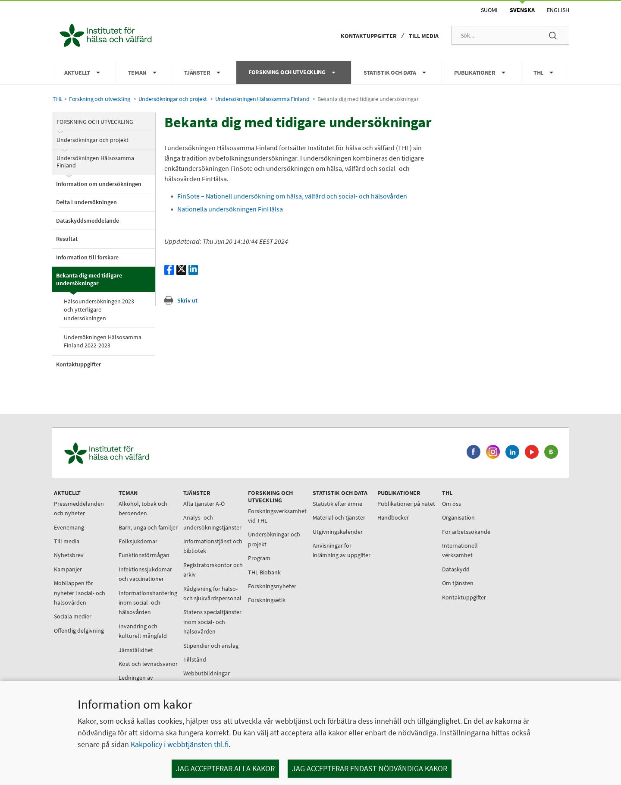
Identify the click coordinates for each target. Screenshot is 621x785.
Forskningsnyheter (272, 586)
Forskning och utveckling (99, 99)
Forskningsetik (266, 600)
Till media (424, 36)
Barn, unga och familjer (148, 527)
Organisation (458, 517)
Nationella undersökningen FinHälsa (230, 209)
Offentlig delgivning (79, 630)
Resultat (67, 239)
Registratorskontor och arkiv (213, 569)
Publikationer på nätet (406, 504)
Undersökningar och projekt (172, 99)
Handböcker (393, 517)
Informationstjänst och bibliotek (212, 546)
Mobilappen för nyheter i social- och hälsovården (79, 592)
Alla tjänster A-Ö (204, 504)
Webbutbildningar (206, 673)
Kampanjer (68, 569)
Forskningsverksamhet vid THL (277, 515)
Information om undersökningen (98, 184)
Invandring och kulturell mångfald (143, 631)
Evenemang (69, 527)
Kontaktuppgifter (369, 36)
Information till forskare (87, 257)
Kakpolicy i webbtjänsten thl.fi (180, 744)
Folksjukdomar (138, 541)
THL (58, 99)
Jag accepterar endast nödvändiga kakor (369, 768)
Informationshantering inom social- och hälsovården (148, 602)
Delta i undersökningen (86, 202)
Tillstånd (194, 659)
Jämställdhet (136, 650)
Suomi (489, 10)
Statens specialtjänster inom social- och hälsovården (212, 621)
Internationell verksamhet (460, 550)
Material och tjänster (339, 517)
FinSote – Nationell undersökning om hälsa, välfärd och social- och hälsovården (292, 196)
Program (259, 558)
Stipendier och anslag (210, 645)
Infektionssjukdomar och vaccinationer (145, 574)
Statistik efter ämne (337, 504)
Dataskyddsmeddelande (87, 220)
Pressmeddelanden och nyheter (79, 508)
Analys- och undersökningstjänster (212, 522)
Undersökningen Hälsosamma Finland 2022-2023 (102, 341)
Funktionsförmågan (144, 555)
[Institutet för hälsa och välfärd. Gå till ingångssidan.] (147, 453)
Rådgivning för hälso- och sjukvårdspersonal (212, 593)
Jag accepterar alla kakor (225, 768)
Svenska (522, 10)
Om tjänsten (458, 583)
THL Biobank (264, 572)
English (558, 10)
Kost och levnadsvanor (148, 664)
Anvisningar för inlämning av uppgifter (341, 550)
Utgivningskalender (338, 532)
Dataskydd (456, 569)
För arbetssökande (466, 532)
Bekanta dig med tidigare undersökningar (89, 279)
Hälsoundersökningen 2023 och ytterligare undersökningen (99, 309)
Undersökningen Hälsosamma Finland (262, 99)
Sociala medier (72, 616)
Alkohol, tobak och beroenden (143, 508)
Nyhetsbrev (69, 555)
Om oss (451, 504)
